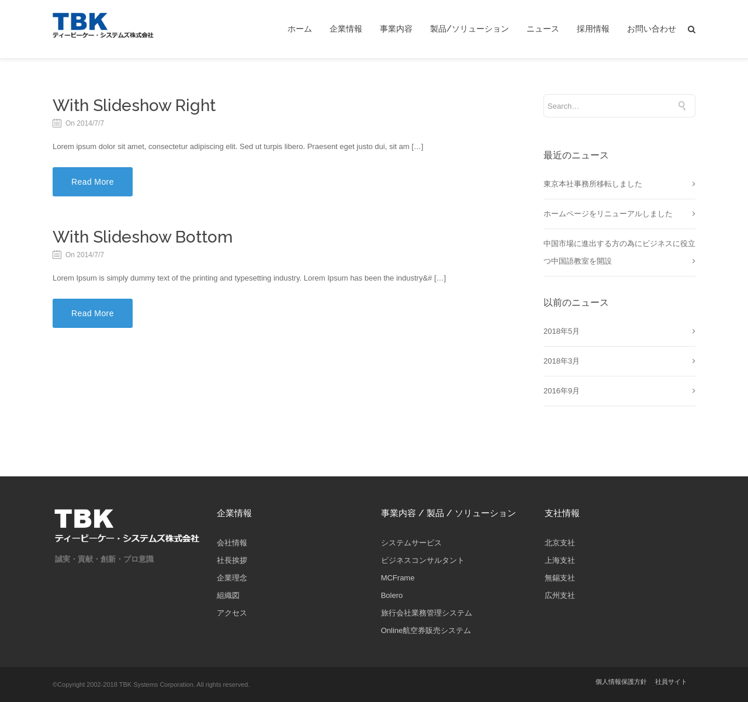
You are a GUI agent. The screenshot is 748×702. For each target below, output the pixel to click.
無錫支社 (560, 577)
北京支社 (560, 542)
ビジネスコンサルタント (423, 560)
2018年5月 (561, 331)
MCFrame (398, 577)
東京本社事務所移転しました (592, 183)
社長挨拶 (232, 560)
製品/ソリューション (469, 29)
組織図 (228, 595)
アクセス (232, 612)
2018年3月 (561, 361)
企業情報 (346, 29)
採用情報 (593, 29)
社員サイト (671, 681)
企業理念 (232, 577)
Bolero (392, 595)
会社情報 (232, 542)
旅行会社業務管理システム (426, 612)
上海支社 (560, 560)
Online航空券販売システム (426, 630)
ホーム (300, 29)
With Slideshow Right (134, 105)
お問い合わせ (651, 29)
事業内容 (396, 29)
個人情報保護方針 (621, 681)
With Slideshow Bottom (143, 237)
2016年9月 (561, 390)
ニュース (543, 29)
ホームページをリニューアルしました (608, 213)
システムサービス (411, 542)
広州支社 (560, 595)
